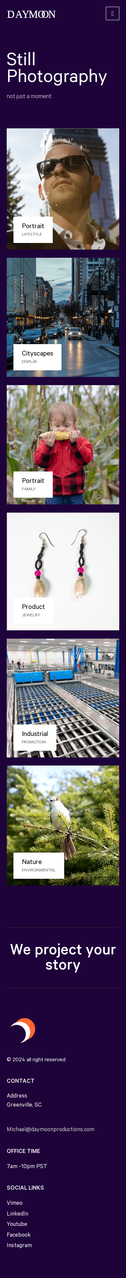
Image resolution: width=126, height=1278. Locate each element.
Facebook (19, 1236)
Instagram (19, 1246)
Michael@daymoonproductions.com (50, 1130)
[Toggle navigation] (112, 13)
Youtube (17, 1225)
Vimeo (15, 1204)
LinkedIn (17, 1214)
